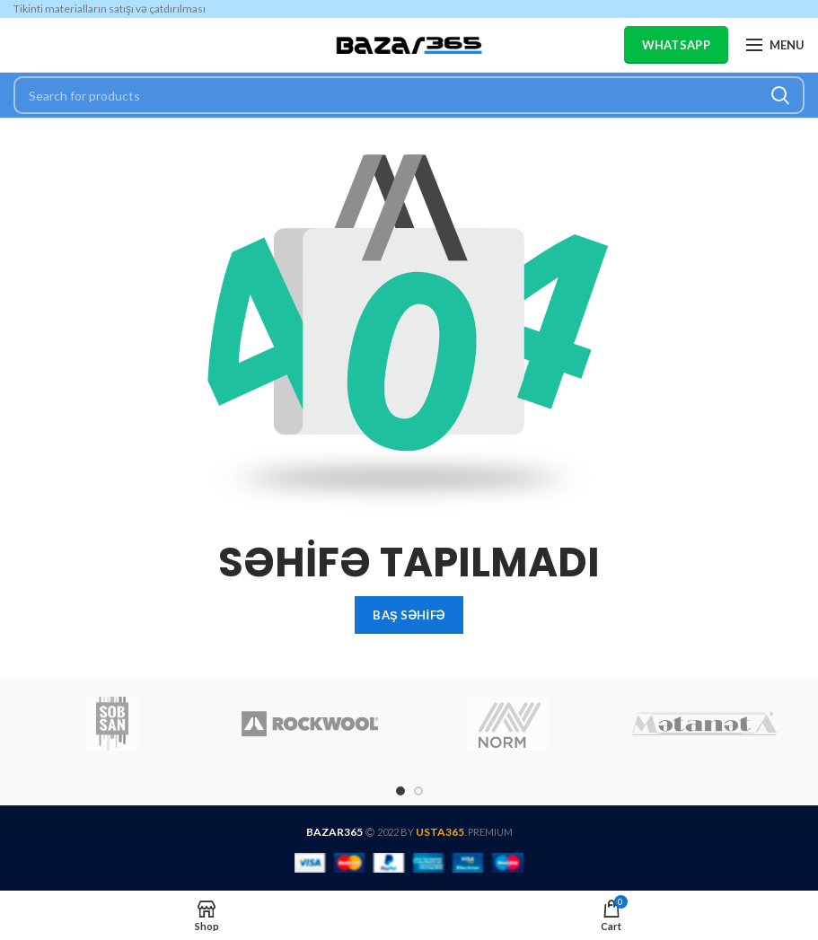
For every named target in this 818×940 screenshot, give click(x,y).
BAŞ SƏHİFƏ (408, 615)
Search (780, 95)
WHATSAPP (676, 45)
